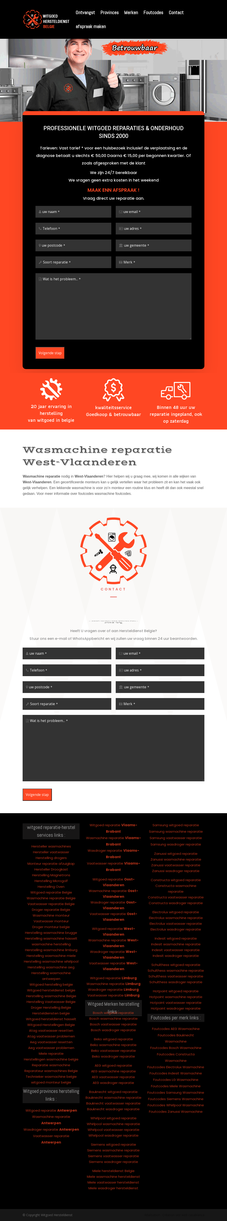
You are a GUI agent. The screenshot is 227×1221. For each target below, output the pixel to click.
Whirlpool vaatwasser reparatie (113, 1103)
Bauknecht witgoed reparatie (113, 1065)
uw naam (51, 211)
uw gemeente (136, 245)
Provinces (109, 13)
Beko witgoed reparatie (113, 1013)
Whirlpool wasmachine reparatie (113, 1097)
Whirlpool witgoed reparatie (113, 1092)
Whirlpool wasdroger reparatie (113, 1109)
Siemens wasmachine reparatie (113, 1124)
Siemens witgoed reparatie (113, 1118)
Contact (176, 13)
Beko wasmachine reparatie (113, 1018)
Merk (129, 262)
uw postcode (53, 245)
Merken (131, 13)
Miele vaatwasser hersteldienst (113, 1156)
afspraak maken (91, 27)
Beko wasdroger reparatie (113, 1030)
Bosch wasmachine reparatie (113, 992)
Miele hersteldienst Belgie (113, 1144)
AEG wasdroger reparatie (113, 1056)
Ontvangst (85, 13)
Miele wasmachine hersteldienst (113, 1150)
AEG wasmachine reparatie (113, 1045)
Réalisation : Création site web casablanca (174, 1215)
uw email (132, 211)
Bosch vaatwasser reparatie (113, 998)
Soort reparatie (57, 262)
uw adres (133, 228)
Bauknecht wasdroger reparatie (113, 1083)
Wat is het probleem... (62, 279)
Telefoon (51, 228)
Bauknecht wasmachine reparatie (113, 1071)
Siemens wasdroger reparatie (113, 1135)
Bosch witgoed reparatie (113, 986)
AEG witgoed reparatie (113, 1039)
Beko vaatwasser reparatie (113, 1024)
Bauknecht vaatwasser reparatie (113, 1077)
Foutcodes (153, 13)
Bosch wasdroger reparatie (113, 1004)
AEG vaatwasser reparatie (113, 1051)
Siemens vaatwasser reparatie (113, 1130)
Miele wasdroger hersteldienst (113, 1162)
